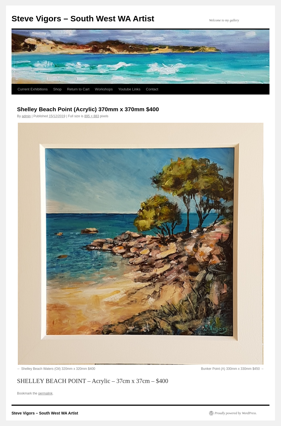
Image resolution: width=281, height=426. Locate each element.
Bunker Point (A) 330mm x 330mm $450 (230, 369)
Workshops (104, 89)
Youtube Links (129, 89)
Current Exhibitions (33, 89)
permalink (45, 393)
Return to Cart (78, 89)
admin (26, 116)
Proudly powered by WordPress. (236, 413)
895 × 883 (91, 116)
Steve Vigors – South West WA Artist (83, 18)
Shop (57, 89)
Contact (152, 89)
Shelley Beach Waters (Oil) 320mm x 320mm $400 (58, 369)
